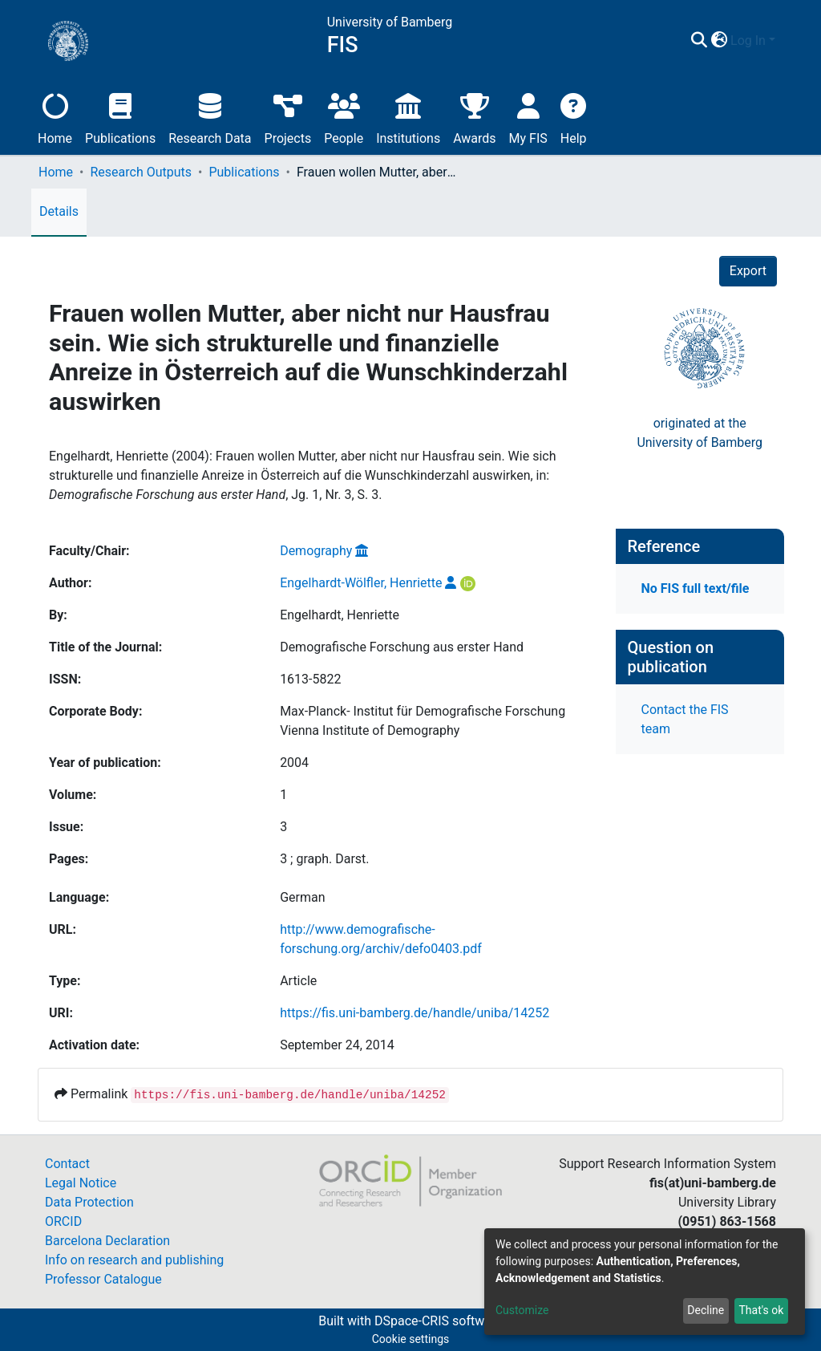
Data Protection (89, 1202)
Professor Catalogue (103, 1279)
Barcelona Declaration (107, 1240)
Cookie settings (411, 1339)
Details (59, 211)
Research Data (209, 116)
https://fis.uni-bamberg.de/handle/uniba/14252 (414, 1012)
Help (573, 116)
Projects (288, 116)
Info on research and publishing (134, 1260)
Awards (474, 116)
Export (748, 270)
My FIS (528, 116)
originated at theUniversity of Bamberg (699, 433)
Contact (67, 1163)
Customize (521, 1310)
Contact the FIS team (685, 719)
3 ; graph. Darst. (324, 858)
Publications (120, 116)
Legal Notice (80, 1183)
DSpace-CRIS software (438, 1321)
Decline (705, 1310)
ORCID (63, 1221)
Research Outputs (141, 172)
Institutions (408, 116)
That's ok (760, 1310)
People (343, 116)
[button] (719, 41)
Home (55, 116)
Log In (748, 40)
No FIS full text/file (695, 588)
